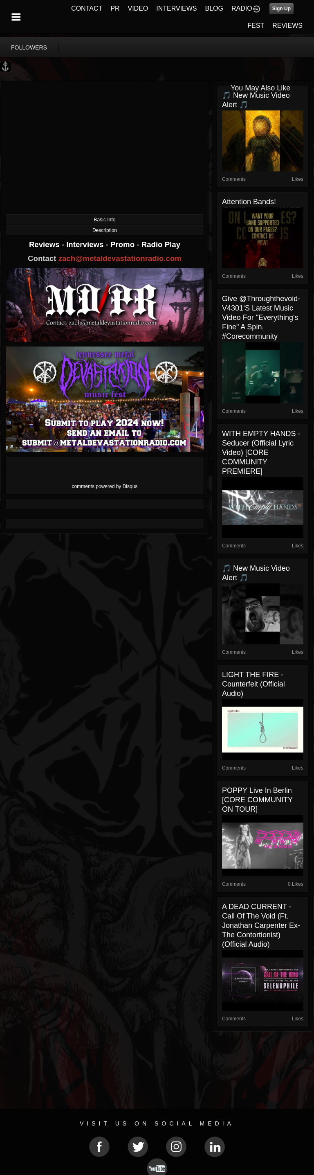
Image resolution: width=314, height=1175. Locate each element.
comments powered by (105, 486)
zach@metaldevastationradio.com (120, 258)
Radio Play (160, 244)
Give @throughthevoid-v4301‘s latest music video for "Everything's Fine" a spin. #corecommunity (261, 317)
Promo (123, 244)
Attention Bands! (249, 202)
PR (114, 8)
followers (29, 47)
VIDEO (138, 8)
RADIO (241, 8)
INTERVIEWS (176, 8)
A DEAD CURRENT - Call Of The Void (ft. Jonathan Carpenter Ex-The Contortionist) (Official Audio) (261, 925)
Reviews (45, 244)
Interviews (85, 244)
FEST (255, 25)
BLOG (214, 8)
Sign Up (281, 8)
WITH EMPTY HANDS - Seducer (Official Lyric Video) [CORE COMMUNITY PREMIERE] (261, 452)
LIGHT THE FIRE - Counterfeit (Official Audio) (253, 684)
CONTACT (86, 8)
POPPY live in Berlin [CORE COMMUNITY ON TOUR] (257, 799)
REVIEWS (287, 25)
